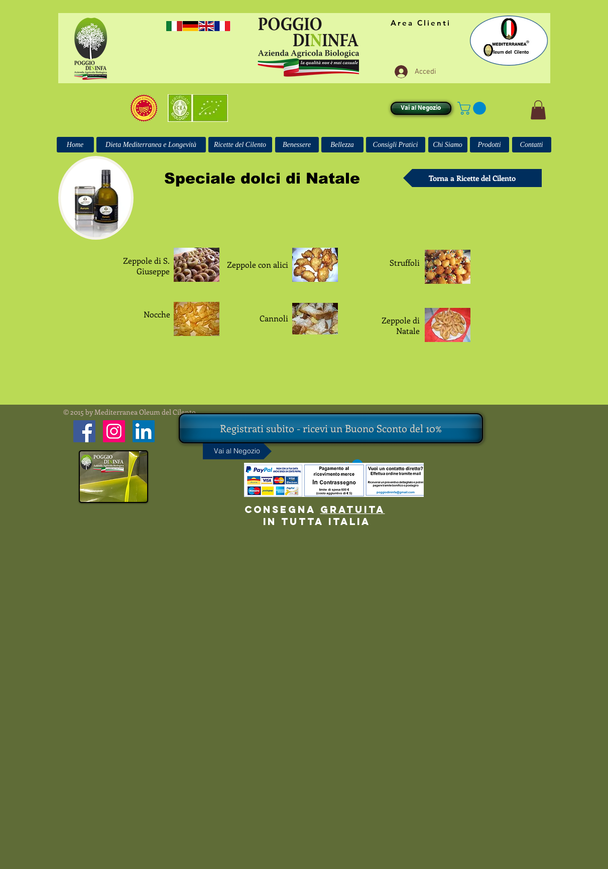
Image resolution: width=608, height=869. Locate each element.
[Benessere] (297, 144)
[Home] (75, 144)
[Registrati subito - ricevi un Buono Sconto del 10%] (331, 428)
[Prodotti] (489, 144)
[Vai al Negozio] (421, 108)
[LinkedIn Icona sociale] (144, 431)
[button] (473, 108)
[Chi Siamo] (447, 144)
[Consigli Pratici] (395, 144)
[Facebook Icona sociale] (84, 431)
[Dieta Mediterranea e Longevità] (151, 144)
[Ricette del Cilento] (240, 144)
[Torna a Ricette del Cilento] (472, 178)
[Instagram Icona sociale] (114, 431)
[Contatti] (531, 144)
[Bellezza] (342, 144)
